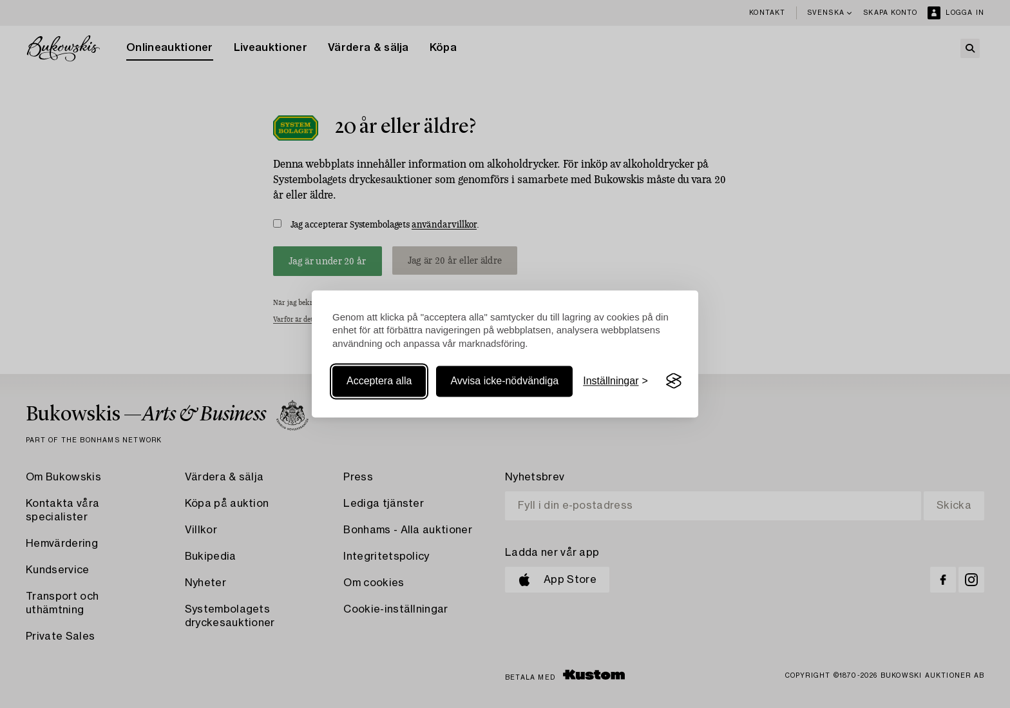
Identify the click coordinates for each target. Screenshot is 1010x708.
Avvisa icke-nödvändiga (504, 380)
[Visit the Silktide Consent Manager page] (673, 381)
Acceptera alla (379, 380)
